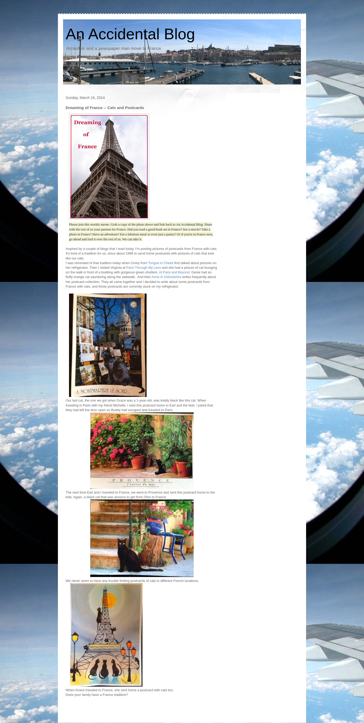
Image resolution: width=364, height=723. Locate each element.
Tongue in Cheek (160, 263)
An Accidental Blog (130, 34)
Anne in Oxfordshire (166, 277)
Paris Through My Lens (143, 268)
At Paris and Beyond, (174, 272)
